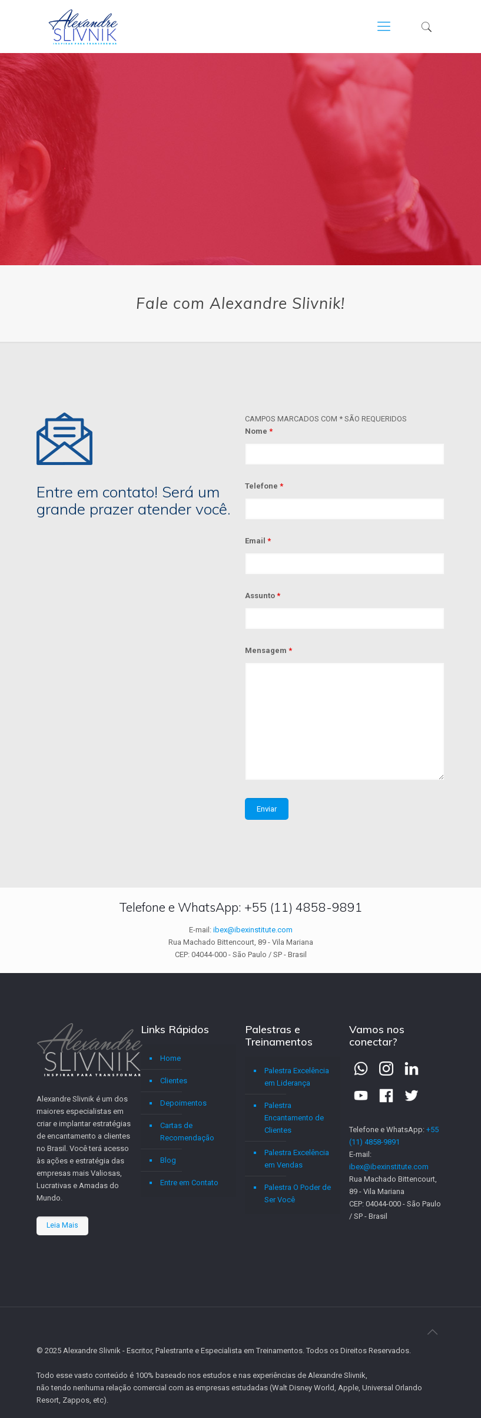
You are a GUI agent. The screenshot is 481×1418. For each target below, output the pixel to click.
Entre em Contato (189, 1182)
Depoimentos (183, 1103)
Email (258, 540)
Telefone (264, 486)
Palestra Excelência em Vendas (296, 1158)
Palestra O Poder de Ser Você (297, 1193)
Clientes (173, 1080)
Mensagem (268, 650)
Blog (168, 1160)
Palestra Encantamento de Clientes (294, 1118)
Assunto (262, 595)
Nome (259, 431)
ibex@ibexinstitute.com (253, 929)
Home (170, 1058)
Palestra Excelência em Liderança (296, 1076)
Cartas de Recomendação (187, 1131)
